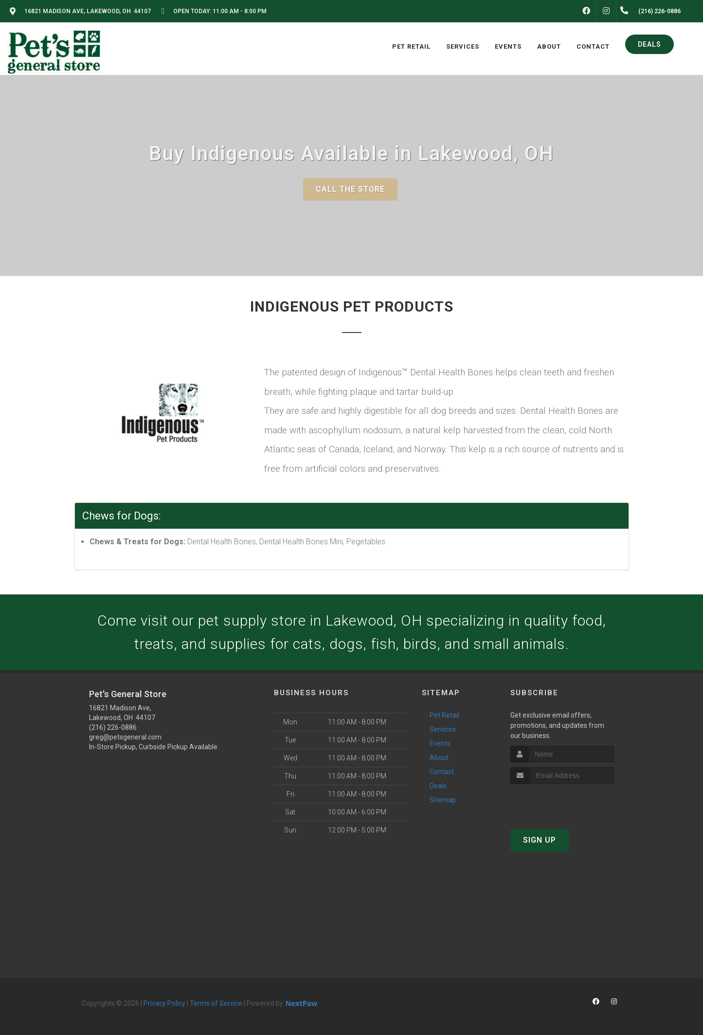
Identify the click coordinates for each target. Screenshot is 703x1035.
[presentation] (562, 802)
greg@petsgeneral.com (125, 737)
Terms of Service (216, 1003)
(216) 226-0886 (113, 727)
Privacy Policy (164, 1003)
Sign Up (539, 840)
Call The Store (350, 189)
